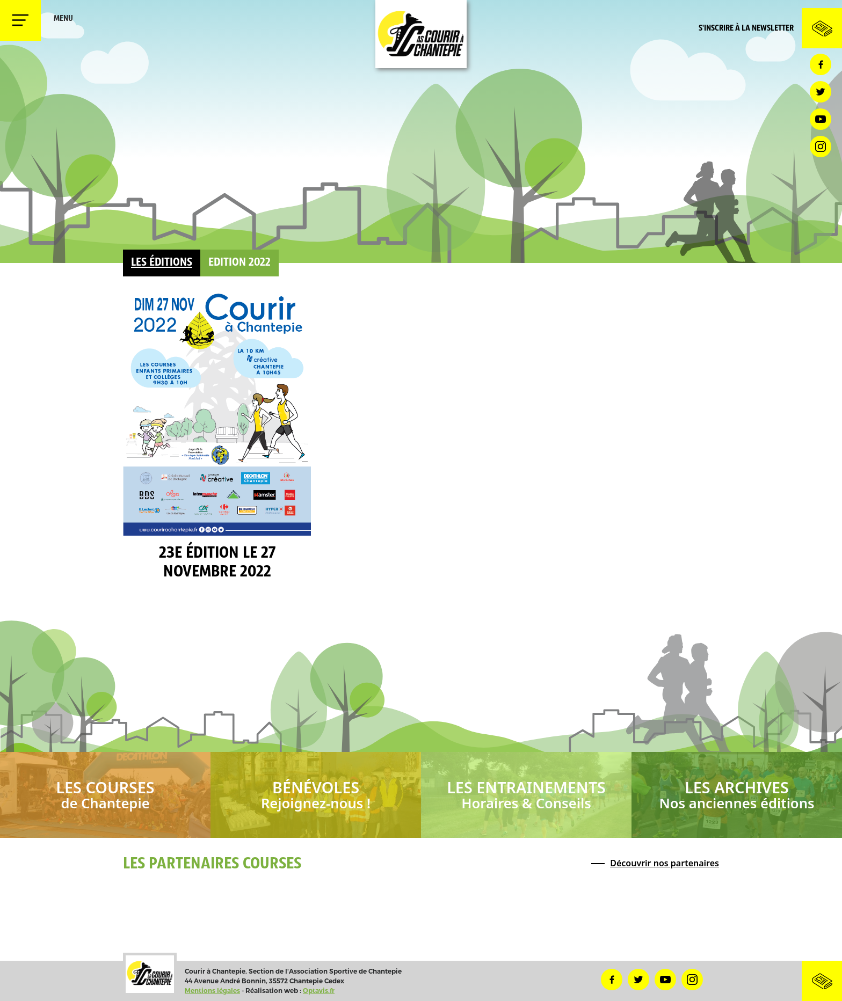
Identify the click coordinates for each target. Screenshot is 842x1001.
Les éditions (161, 263)
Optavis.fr (319, 991)
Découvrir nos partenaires (664, 863)
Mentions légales (212, 991)
